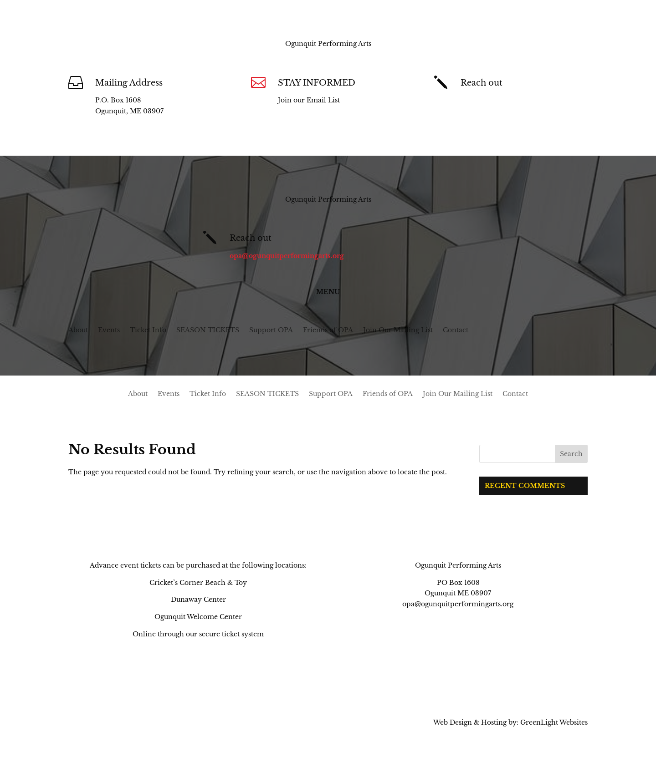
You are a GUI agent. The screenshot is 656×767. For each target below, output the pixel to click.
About (78, 330)
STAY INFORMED (316, 83)
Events (109, 330)
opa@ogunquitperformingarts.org (518, 100)
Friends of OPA (328, 330)
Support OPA (271, 330)
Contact (455, 330)
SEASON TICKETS (207, 330)
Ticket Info (148, 330)
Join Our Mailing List (398, 330)
